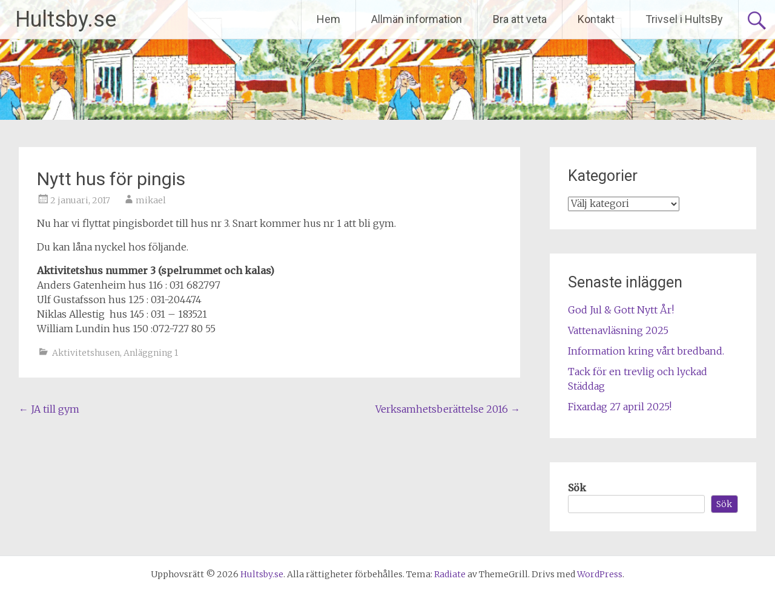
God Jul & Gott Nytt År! (621, 310)
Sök (577, 488)
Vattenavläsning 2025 (618, 330)
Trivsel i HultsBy (684, 19)
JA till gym (49, 409)
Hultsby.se (65, 19)
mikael (151, 200)
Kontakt (596, 19)
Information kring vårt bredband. (646, 351)
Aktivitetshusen (86, 352)
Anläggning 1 (151, 352)
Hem (328, 19)
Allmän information (416, 19)
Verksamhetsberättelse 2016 (447, 409)
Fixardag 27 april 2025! (619, 407)
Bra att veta (520, 19)
